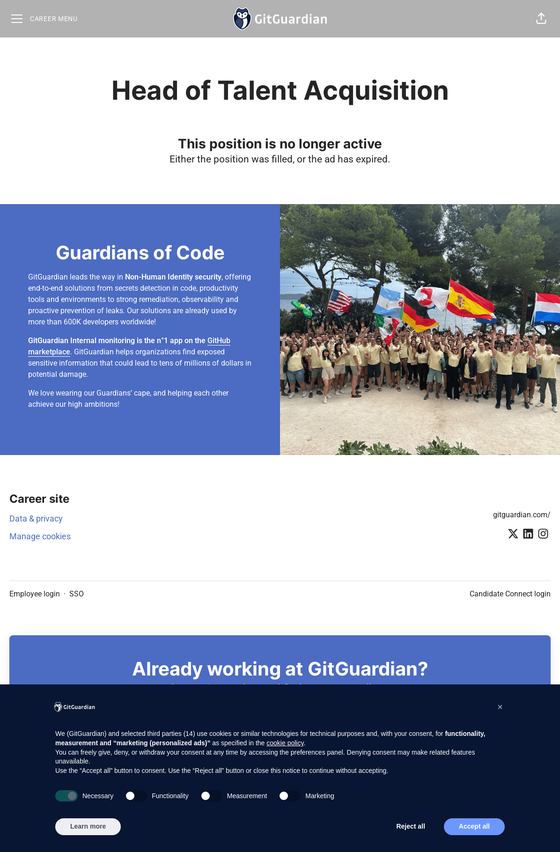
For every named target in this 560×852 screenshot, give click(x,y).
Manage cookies (40, 536)
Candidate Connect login (510, 593)
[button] (541, 19)
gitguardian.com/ (522, 514)
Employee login (34, 593)
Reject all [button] (410, 826)
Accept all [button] (474, 826)
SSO (76, 593)
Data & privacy (36, 518)
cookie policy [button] (284, 743)
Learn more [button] (88, 826)
